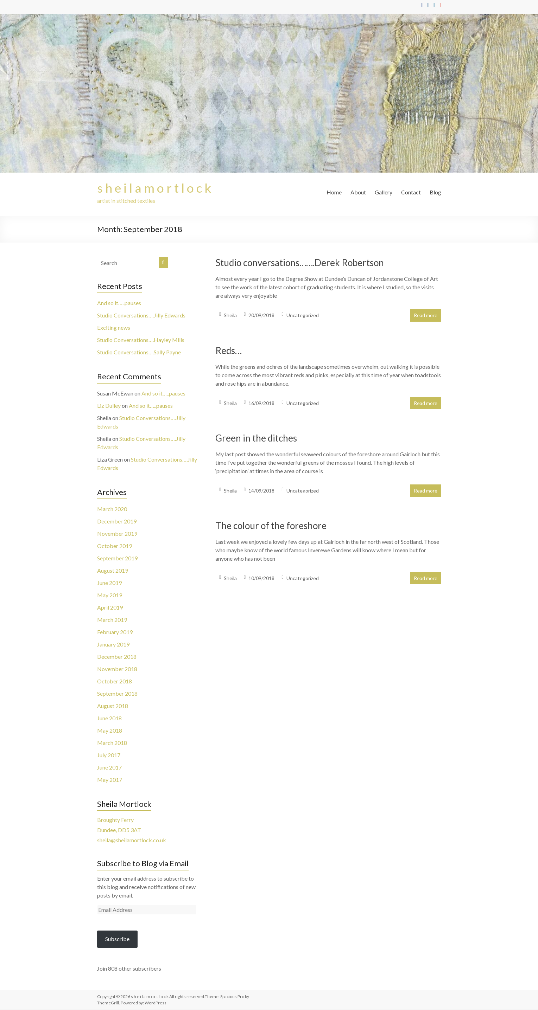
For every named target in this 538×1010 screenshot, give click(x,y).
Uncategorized (302, 316)
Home (334, 192)
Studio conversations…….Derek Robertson (299, 263)
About (358, 192)
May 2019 (109, 595)
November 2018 (117, 669)
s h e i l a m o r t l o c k (154, 188)
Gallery (383, 192)
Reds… (228, 350)
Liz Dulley (109, 406)
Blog (435, 192)
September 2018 (117, 693)
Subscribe (117, 939)
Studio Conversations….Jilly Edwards (141, 315)
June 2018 (109, 718)
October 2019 (114, 546)
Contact (411, 192)
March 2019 (112, 620)
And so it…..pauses (119, 303)
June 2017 (109, 767)
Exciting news (113, 327)
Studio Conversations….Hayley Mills (140, 340)
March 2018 (112, 743)
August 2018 (112, 706)
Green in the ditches (256, 438)
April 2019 (110, 607)
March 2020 (112, 509)
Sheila (230, 316)
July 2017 (108, 755)
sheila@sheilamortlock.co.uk (131, 840)
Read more (425, 316)
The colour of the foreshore (271, 526)
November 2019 (117, 533)
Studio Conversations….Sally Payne (139, 352)
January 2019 (113, 644)
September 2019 (117, 558)
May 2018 (109, 730)
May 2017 (109, 780)
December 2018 (117, 657)
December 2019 (117, 521)
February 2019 (115, 632)
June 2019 (109, 583)
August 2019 (112, 570)
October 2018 (114, 681)
